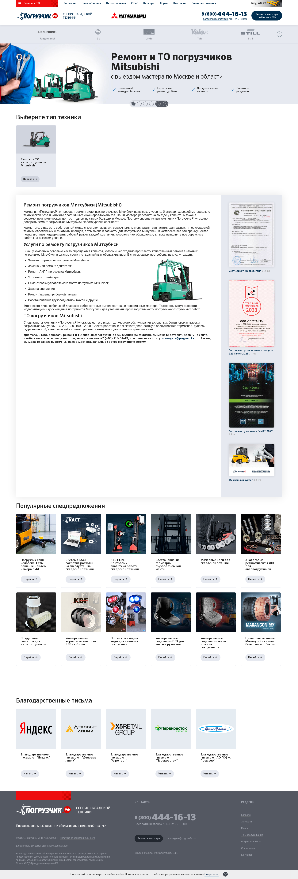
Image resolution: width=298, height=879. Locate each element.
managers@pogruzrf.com (215, 19)
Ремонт (245, 828)
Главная (245, 815)
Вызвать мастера (266, 16)
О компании (248, 848)
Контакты (179, 3)
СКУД (134, 3)
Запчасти (70, 3)
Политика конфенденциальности (77, 838)
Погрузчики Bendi (251, 841)
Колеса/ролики (91, 3)
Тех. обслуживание (252, 834)
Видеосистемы (116, 3)
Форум (163, 3)
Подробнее (211, 874)
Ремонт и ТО (32, 3)
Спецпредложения (204, 3)
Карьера (148, 3)
